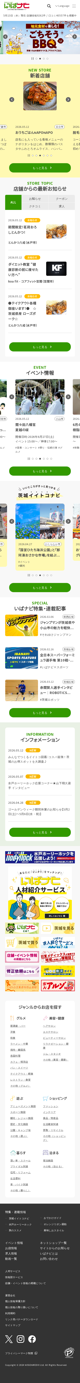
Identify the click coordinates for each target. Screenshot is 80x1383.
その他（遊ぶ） (19, 1136)
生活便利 (15, 1178)
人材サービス (13, 1271)
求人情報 (11, 1253)
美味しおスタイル (54, 1230)
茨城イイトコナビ (19, 1218)
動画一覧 (11, 1258)
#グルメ (57, 447)
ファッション (50, 1106)
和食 (12, 1038)
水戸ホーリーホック (20, 1224)
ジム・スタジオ (52, 1053)
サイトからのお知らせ (55, 1248)
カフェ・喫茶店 (19, 1062)
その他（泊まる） (53, 1166)
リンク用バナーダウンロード (21, 1319)
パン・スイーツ (19, 1067)
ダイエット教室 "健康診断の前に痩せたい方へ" (23, 269)
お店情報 (11, 1248)
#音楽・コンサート (26, 447)
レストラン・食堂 (20, 1079)
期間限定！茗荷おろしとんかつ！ (22, 230)
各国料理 (15, 1055)
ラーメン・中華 (19, 1043)
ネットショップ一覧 (53, 1243)
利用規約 (10, 1313)
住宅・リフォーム (20, 1172)
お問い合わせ (49, 1258)
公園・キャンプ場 (20, 1130)
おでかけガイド (53, 1218)
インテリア (49, 1112)
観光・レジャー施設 (21, 1118)
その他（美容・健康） (56, 1059)
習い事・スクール (20, 1160)
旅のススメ (15, 1230)
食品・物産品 (50, 1118)
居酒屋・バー (18, 1026)
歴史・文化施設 (19, 1124)
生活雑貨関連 (50, 1124)
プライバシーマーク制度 (19, 1353)
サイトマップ (13, 1325)
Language (63, 6)
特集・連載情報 (15, 1212)
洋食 (12, 1032)
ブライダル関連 (19, 1166)
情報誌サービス (14, 1277)
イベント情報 (14, 1243)
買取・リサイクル (53, 1130)
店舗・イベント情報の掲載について (25, 1283)
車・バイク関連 (19, 1184)
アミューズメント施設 (23, 1106)
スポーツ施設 (18, 1112)
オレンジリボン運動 (55, 1224)
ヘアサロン (49, 1026)
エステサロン (50, 1032)
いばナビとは (49, 1253)
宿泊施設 (48, 1160)
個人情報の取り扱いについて (21, 1307)
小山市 (56, 544)
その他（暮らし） (20, 1190)
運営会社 (10, 1295)
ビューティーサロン (54, 1038)
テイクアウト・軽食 (21, 1073)
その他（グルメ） (20, 1085)
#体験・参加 (45, 447)
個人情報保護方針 (15, 1301)
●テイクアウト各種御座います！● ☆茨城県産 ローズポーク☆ (22, 311)
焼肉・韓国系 (18, 1049)
